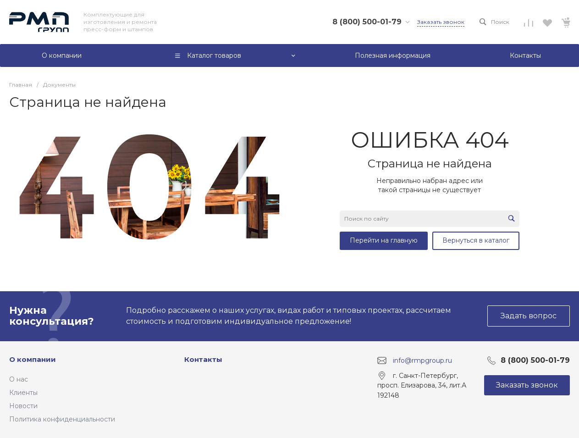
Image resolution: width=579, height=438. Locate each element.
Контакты (203, 359)
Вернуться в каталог (475, 240)
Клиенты (23, 392)
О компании (32, 359)
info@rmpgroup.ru (422, 360)
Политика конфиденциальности (62, 419)
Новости (23, 406)
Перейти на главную (384, 240)
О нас (18, 379)
